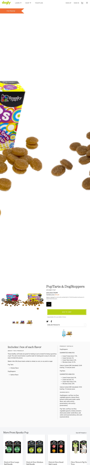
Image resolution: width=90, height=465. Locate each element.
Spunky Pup (51, 290)
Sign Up (68, 3)
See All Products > (81, 433)
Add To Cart (66, 312)
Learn (18, 3)
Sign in (47, 297)
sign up (52, 297)
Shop (28, 3)
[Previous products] (5, 447)
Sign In (76, 3)
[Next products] (84, 447)
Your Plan (39, 3)
